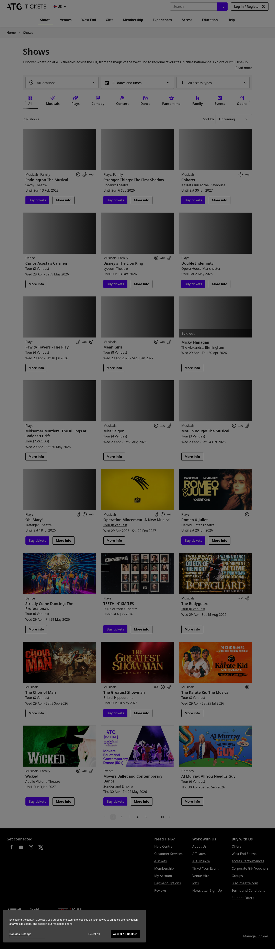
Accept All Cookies (125, 934)
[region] (74, 926)
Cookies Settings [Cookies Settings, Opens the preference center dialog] (20, 934)
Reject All (94, 934)
